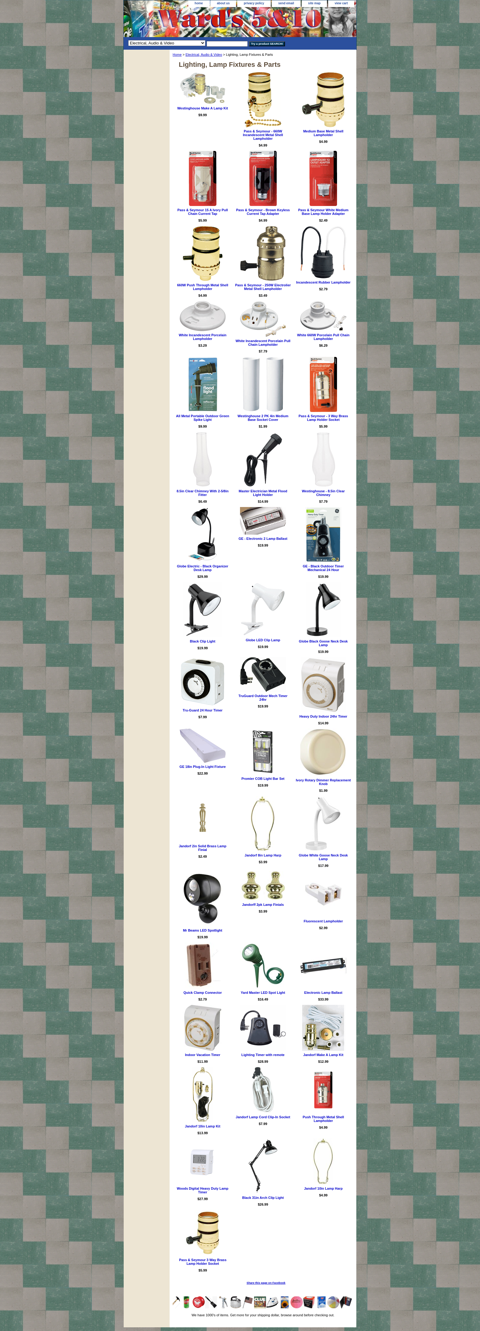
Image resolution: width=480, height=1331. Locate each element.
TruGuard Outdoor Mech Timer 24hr (262, 697)
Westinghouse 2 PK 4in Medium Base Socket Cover (263, 417)
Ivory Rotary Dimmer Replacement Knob (323, 782)
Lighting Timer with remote (262, 1055)
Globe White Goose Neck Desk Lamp (323, 857)
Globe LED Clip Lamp (263, 640)
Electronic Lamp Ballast (323, 992)
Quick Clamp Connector (202, 992)
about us (223, 3)
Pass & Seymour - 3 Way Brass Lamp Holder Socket (323, 417)
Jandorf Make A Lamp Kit (323, 1055)
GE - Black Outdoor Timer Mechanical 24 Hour (323, 568)
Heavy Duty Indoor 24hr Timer (323, 716)
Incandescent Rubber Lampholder (323, 282)
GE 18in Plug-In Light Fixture (202, 766)
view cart (341, 3)
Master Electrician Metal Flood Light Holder (263, 493)
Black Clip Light (202, 641)
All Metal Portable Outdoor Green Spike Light (202, 417)
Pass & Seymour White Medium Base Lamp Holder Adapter (323, 211)
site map (314, 3)
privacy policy (254, 3)
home (199, 3)
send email (286, 3)
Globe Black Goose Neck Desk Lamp (323, 643)
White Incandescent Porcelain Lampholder (203, 337)
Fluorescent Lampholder (323, 921)
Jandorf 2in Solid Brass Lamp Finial (202, 848)
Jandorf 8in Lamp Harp (263, 855)
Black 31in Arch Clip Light (263, 1197)
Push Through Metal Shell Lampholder (323, 1119)
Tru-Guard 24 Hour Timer (203, 710)
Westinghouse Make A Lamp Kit (202, 108)
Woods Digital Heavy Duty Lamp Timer (203, 1190)
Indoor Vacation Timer (202, 1055)
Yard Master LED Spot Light (263, 992)
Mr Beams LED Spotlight (202, 930)
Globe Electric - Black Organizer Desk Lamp (202, 568)
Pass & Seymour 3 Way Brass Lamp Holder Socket (203, 1261)
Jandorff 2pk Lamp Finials (263, 904)
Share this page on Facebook (266, 1282)
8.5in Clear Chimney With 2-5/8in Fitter (203, 493)
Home (177, 54)
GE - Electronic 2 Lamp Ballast (262, 538)
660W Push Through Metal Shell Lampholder (202, 287)
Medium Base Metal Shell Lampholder (323, 133)
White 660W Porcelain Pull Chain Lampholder (323, 337)
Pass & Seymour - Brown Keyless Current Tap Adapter (263, 211)
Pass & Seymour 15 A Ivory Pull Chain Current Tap (202, 211)
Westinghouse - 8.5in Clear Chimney (323, 493)
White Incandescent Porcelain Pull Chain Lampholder (262, 342)
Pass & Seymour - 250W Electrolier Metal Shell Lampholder (263, 287)
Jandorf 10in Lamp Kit (202, 1126)
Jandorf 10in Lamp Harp (323, 1188)
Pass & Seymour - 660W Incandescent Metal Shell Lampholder (263, 134)
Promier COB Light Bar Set (263, 778)
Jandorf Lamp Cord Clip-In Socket (263, 1117)
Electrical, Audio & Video (204, 54)
